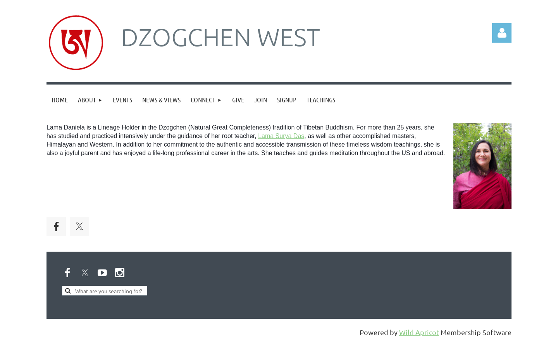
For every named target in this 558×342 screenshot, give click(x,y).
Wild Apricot (419, 332)
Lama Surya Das (281, 136)
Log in (502, 33)
